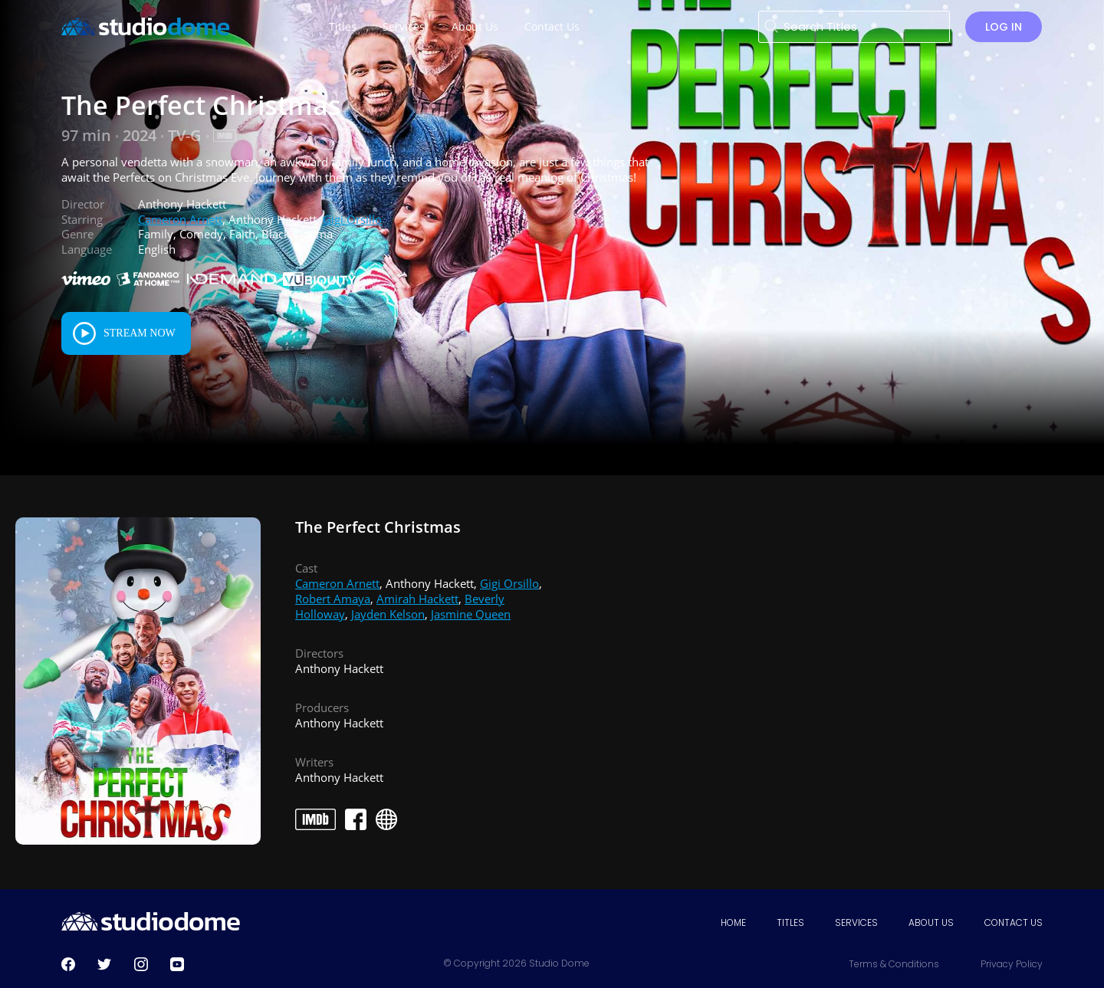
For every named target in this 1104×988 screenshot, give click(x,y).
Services (856, 922)
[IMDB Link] (224, 136)
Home (733, 922)
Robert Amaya (332, 598)
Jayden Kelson (388, 614)
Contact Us (1013, 922)
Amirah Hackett (417, 598)
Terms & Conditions (894, 963)
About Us (931, 922)
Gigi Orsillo (352, 219)
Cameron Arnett (180, 219)
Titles (790, 922)
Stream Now (140, 333)
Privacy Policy (1012, 963)
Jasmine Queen (471, 614)
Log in (1003, 26)
